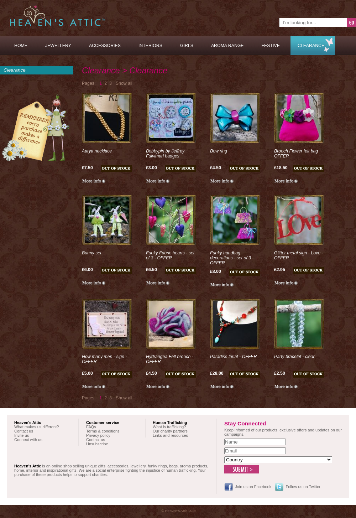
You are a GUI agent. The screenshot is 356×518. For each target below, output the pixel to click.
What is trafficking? (169, 427)
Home (20, 45)
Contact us (23, 431)
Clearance (311, 45)
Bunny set (91, 252)
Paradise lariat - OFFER (233, 356)
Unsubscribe (97, 444)
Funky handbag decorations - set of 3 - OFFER (232, 257)
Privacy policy (98, 435)
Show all (124, 83)
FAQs (91, 427)
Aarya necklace (97, 151)
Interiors (150, 45)
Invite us (21, 435)
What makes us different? (36, 427)
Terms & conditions (103, 431)
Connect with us (28, 439)
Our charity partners (170, 431)
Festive (271, 45)
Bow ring (218, 151)
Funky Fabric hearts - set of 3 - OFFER (170, 255)
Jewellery (58, 45)
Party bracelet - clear (294, 356)
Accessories (105, 45)
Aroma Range (227, 45)
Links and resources (170, 435)
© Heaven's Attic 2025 (179, 511)
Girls (186, 45)
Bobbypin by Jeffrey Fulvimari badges (165, 154)
